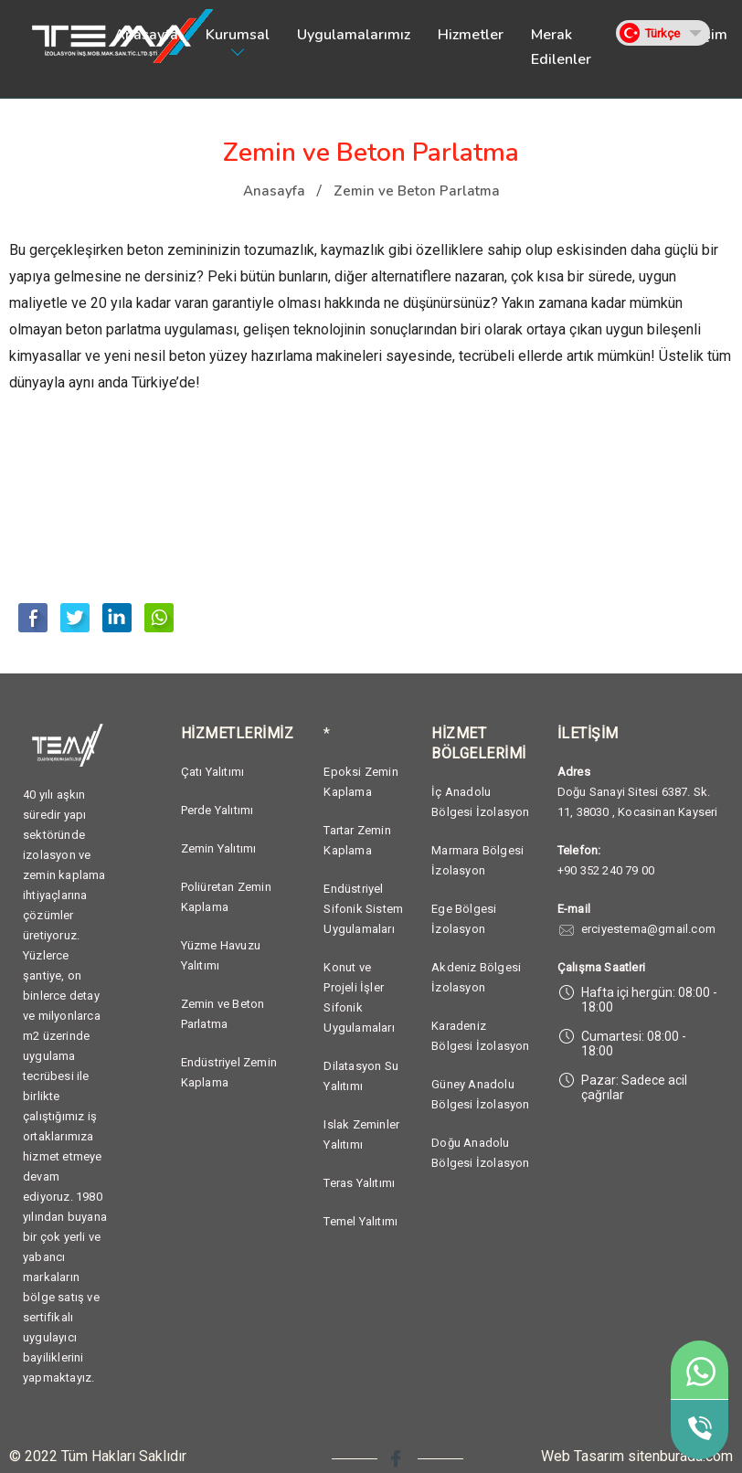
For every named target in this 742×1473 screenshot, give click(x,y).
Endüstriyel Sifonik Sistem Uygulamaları (363, 909)
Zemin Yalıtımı (219, 848)
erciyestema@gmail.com (648, 929)
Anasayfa (146, 35)
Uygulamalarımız (353, 35)
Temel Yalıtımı (360, 1221)
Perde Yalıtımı (217, 810)
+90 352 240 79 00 (605, 870)
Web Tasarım (582, 1456)
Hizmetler (471, 35)
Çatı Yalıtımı (213, 772)
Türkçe (662, 33)
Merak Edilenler (561, 47)
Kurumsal (238, 35)
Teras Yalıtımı (359, 1183)
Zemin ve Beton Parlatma (417, 191)
